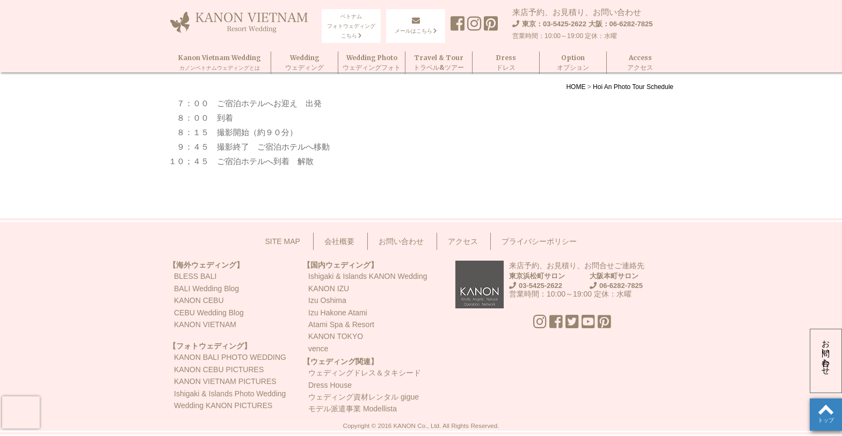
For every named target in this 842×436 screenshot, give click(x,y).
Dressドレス (506, 62)
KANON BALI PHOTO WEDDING (230, 357)
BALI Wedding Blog (206, 288)
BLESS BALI (195, 276)
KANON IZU (328, 288)
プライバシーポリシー (539, 241)
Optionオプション (573, 62)
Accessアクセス (640, 62)
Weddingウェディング (304, 62)
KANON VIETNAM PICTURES (225, 381)
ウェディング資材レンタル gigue (363, 397)
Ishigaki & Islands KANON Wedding (367, 276)
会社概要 (339, 241)
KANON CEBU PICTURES (219, 369)
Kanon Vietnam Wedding (219, 62)
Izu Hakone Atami (337, 312)
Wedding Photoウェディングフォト (372, 62)
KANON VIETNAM (205, 324)
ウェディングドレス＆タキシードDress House (364, 378)
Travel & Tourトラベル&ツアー (438, 62)
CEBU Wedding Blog (209, 312)
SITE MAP (282, 241)
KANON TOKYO (335, 336)
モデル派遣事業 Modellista (352, 408)
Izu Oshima (327, 300)
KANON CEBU (199, 300)
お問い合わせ (826, 353)
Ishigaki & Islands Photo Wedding (230, 393)
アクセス (463, 241)
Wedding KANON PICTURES (223, 405)
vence (318, 348)
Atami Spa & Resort (341, 324)
